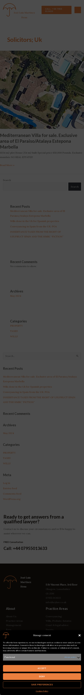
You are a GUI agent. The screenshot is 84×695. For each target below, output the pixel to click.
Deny (42, 676)
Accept (42, 668)
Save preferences (42, 684)
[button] (79, 635)
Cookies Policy (42, 691)
